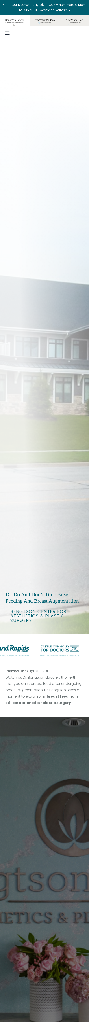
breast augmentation (24, 690)
